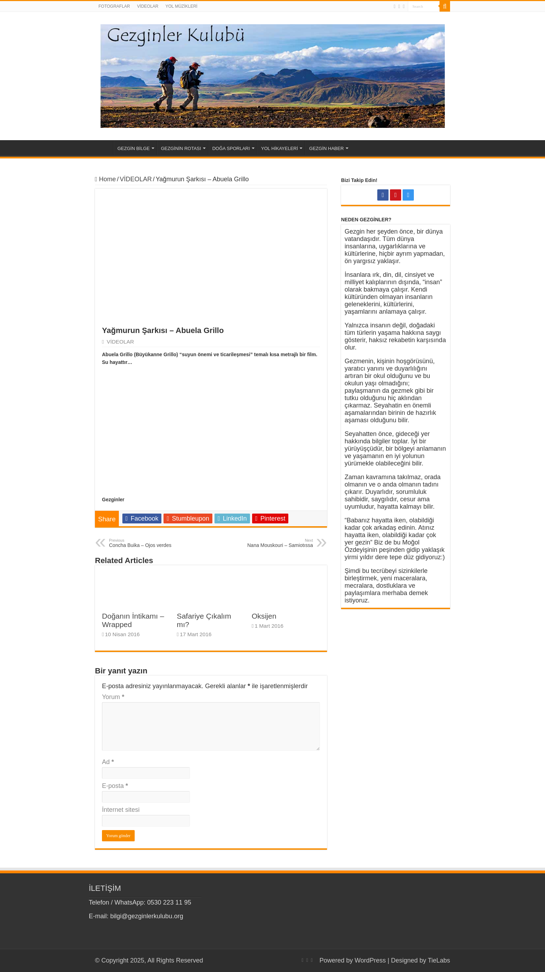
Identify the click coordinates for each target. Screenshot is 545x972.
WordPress (370, 960)
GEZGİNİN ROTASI (181, 148)
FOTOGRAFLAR (114, 6)
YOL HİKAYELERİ (279, 148)
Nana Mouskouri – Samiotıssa (277, 543)
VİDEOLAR (148, 6)
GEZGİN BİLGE (133, 148)
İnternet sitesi (121, 809)
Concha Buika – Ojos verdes (145, 543)
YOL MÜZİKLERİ (181, 6)
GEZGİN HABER (326, 148)
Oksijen (264, 616)
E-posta (115, 785)
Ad (108, 761)
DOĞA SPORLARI (231, 148)
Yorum (113, 696)
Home (104, 147)
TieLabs (439, 960)
